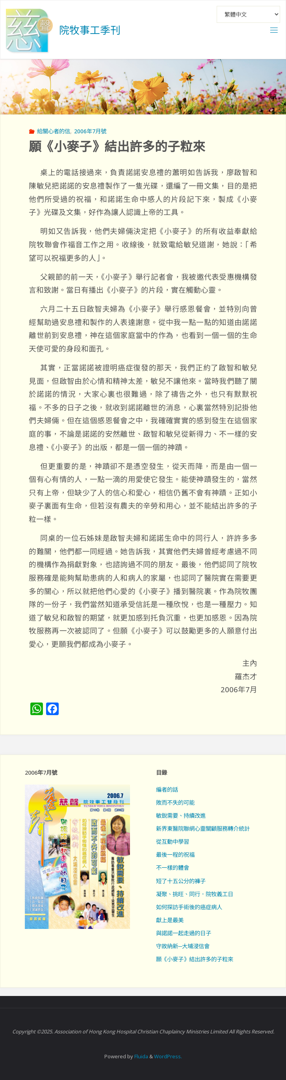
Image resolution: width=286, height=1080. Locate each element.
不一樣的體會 (172, 867)
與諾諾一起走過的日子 (183, 933)
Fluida (140, 1056)
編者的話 (167, 789)
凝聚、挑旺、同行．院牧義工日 (194, 894)
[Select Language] (248, 14)
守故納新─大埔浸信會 (183, 946)
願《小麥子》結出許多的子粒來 (194, 959)
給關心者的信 (53, 131)
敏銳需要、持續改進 (181, 815)
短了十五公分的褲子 (181, 881)
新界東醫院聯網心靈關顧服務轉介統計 (203, 828)
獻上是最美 (170, 920)
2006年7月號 (90, 131)
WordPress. (168, 1056)
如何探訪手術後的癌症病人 (189, 907)
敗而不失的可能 (175, 802)
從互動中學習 (172, 841)
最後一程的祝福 (175, 854)
